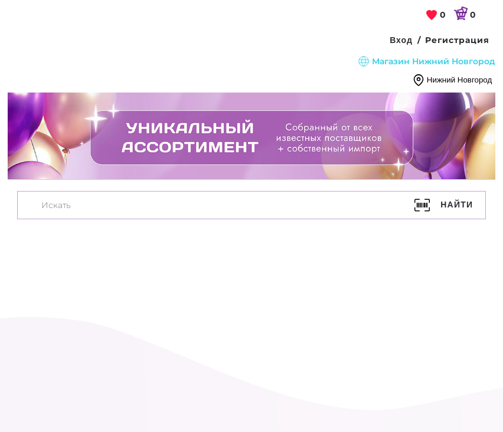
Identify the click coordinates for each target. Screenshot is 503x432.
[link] (436, 15)
